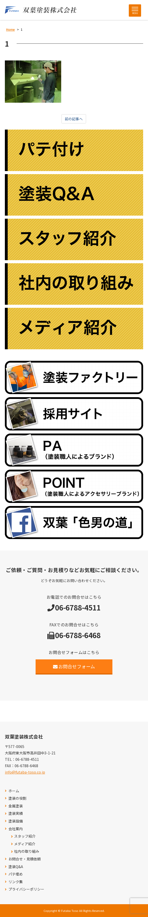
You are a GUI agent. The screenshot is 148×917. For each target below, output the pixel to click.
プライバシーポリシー (26, 889)
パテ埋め (15, 874)
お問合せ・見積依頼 (24, 859)
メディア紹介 (24, 843)
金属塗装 (15, 806)
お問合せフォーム (74, 666)
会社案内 (15, 828)
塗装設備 (15, 821)
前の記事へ (74, 118)
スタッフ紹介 (25, 836)
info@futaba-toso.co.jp (25, 772)
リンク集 (15, 881)
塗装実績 (15, 813)
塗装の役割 (17, 798)
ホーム (13, 790)
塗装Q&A (15, 866)
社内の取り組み (26, 851)
